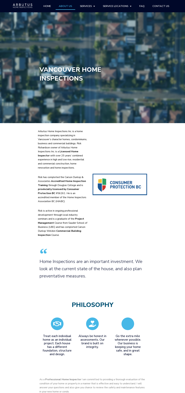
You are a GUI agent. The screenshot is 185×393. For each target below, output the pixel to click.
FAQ (142, 6)
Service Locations (117, 6)
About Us (65, 6)
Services (87, 6)
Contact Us (160, 6)
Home (47, 6)
